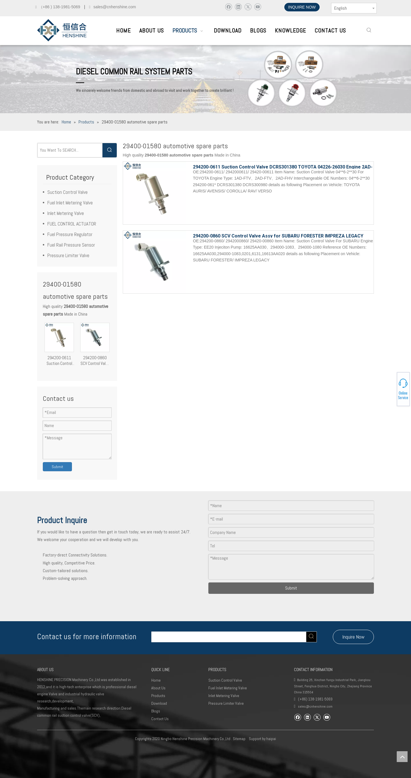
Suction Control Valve (67, 192)
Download (159, 703)
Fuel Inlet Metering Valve (70, 203)
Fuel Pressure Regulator (69, 234)
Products (158, 695)
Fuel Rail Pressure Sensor (71, 245)
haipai (271, 738)
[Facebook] (228, 7)
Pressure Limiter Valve (68, 255)
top (402, 756)
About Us (158, 687)
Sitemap (239, 738)
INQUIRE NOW (302, 7)
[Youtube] (257, 7)
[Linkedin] (238, 7)
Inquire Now (353, 636)
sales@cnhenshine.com (315, 706)
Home (156, 680)
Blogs (155, 711)
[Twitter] (247, 7)
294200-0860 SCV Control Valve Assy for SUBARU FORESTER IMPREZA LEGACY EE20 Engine (94, 360)
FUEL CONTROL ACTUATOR (71, 224)
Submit (57, 466)
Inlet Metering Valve (65, 213)
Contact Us (160, 718)
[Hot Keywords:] (369, 30)
